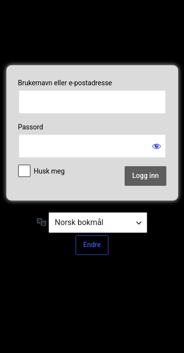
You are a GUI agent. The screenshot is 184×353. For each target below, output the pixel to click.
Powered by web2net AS (92, 31)
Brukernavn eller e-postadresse (65, 83)
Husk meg (49, 171)
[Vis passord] (156, 146)
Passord (30, 127)
